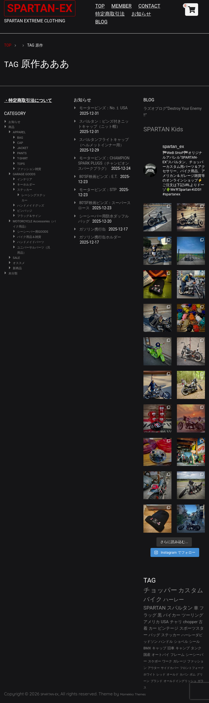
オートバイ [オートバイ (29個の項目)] (160, 655)
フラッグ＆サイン (29, 216)
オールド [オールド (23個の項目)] (173, 674)
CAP (20, 143)
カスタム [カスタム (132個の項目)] (190, 590)
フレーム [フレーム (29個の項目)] (177, 655)
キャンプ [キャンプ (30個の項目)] (183, 648)
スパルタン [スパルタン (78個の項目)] (180, 608)
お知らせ (141, 14)
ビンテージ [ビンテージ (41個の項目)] (168, 628)
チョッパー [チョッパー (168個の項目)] (160, 590)
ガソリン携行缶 (92, 229)
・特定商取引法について (28, 100)
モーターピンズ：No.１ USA (103, 108)
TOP (99, 6)
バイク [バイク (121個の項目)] (152, 599)
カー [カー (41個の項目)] (153, 628)
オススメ (19, 263)
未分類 (12, 273)
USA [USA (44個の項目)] (165, 621)
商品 (11, 127)
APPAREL (19, 132)
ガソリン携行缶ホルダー (100, 237)
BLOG (101, 22)
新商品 (17, 268)
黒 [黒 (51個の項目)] (160, 615)
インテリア (24, 179)
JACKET (22, 148)
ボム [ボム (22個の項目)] (193, 674)
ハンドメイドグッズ (30, 205)
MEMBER (121, 6)
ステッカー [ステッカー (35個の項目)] (170, 635)
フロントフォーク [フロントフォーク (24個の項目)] (192, 668)
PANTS (22, 153)
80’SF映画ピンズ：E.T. (98, 176)
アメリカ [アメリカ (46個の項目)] (151, 621)
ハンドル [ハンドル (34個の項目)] (166, 642)
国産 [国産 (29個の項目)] (146, 655)
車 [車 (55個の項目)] (196, 608)
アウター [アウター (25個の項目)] (154, 668)
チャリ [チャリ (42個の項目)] (176, 621)
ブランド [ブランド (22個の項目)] (156, 681)
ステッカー (24, 190)
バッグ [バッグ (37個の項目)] (154, 635)
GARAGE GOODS (24, 174)
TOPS (21, 164)
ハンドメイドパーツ (30, 242)
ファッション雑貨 (29, 169)
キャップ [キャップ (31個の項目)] (159, 648)
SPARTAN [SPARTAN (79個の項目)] (154, 608)
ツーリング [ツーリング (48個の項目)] (192, 615)
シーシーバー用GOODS (32, 232)
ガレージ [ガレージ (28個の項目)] (179, 661)
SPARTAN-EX (39, 8)
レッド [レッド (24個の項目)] (160, 674)
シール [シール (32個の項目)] (194, 642)
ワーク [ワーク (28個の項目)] (167, 661)
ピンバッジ (24, 211)
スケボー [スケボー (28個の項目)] (154, 661)
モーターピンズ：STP (98, 189)
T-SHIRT (22, 158)
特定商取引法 (110, 14)
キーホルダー (26, 184)
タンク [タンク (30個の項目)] (196, 648)
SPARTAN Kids (163, 129)
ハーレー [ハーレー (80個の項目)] (173, 599)
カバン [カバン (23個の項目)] (184, 674)
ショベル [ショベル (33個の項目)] (181, 642)
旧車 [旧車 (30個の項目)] (170, 648)
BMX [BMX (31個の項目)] (147, 648)
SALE (16, 258)
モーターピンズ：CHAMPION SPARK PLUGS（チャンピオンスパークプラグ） (104, 163)
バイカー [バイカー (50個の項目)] (171, 615)
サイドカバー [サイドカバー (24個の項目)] (170, 668)
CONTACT (149, 6)
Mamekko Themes (133, 694)
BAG (20, 138)
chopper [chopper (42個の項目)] (190, 621)
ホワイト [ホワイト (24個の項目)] (149, 674)
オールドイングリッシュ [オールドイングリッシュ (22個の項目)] (180, 681)
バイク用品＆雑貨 (29, 237)
